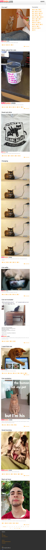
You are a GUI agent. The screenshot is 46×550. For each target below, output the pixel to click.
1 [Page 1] (7, 526)
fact (38, 26)
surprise (8, 44)
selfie (3, 294)
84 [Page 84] (14, 528)
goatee (7, 523)
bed (12, 474)
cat (12, 44)
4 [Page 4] (14, 526)
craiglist (4, 341)
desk (8, 341)
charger (4, 262)
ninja (10, 107)
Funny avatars (3, 535)
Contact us (3, 540)
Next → (20, 528)
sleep (15, 474)
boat (11, 341)
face (33, 18)
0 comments (26, 46)
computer (34, 28)
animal (14, 262)
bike (40, 18)
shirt (12, 155)
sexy (41, 24)
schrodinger (4, 155)
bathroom (34, 22)
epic (40, 15)
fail (33, 15)
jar (7, 107)
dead (16, 155)
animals (41, 13)
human (9, 424)
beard (11, 523)
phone (7, 294)
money (14, 107)
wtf (33, 13)
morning (8, 474)
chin (3, 523)
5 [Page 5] (16, 526)
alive (9, 155)
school (18, 107)
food (36, 13)
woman (34, 26)
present (4, 44)
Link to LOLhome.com (5, 536)
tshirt (39, 28)
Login (2, 546)
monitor (15, 373)
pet (18, 262)
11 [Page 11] (10, 528)
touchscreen (4, 373)
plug (7, 262)
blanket (4, 474)
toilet (36, 15)
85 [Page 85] (17, 528)
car (33, 11)
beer (33, 20)
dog (40, 9)
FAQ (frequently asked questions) (6, 541)
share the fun (42, 2)
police (37, 24)
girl (37, 18)
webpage (10, 373)
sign (33, 9)
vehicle (37, 20)
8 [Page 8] (23, 526)
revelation (4, 424)
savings (4, 107)
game (39, 22)
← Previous (4, 526)
